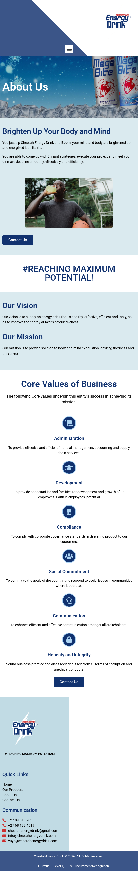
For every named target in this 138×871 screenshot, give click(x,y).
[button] (69, 49)
